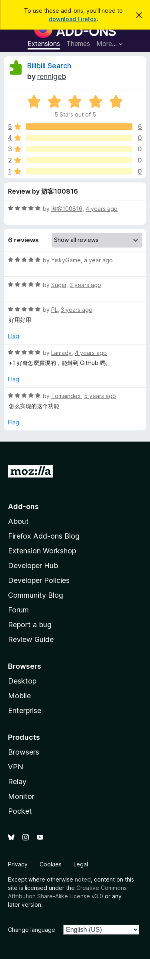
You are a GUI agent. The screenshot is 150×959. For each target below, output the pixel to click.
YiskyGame (66, 260)
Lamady (61, 352)
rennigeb (51, 76)
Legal (81, 864)
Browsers (23, 752)
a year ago (98, 260)
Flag (13, 336)
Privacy (18, 864)
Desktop (22, 681)
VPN (15, 767)
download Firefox (73, 19)
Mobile (19, 696)
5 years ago (100, 395)
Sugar (58, 284)
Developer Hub (33, 565)
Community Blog (35, 595)
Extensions (44, 44)
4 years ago (102, 208)
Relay (17, 781)
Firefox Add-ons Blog (44, 536)
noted (83, 879)
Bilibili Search (49, 65)
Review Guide (31, 639)
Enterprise (24, 710)
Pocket (20, 811)
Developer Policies (39, 580)
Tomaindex (66, 395)
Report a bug (30, 624)
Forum (18, 610)
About (18, 521)
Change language (31, 929)
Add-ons (23, 506)
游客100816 (66, 208)
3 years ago (85, 284)
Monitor (21, 796)
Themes (78, 44)
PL (54, 309)
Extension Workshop (42, 551)
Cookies (51, 864)
